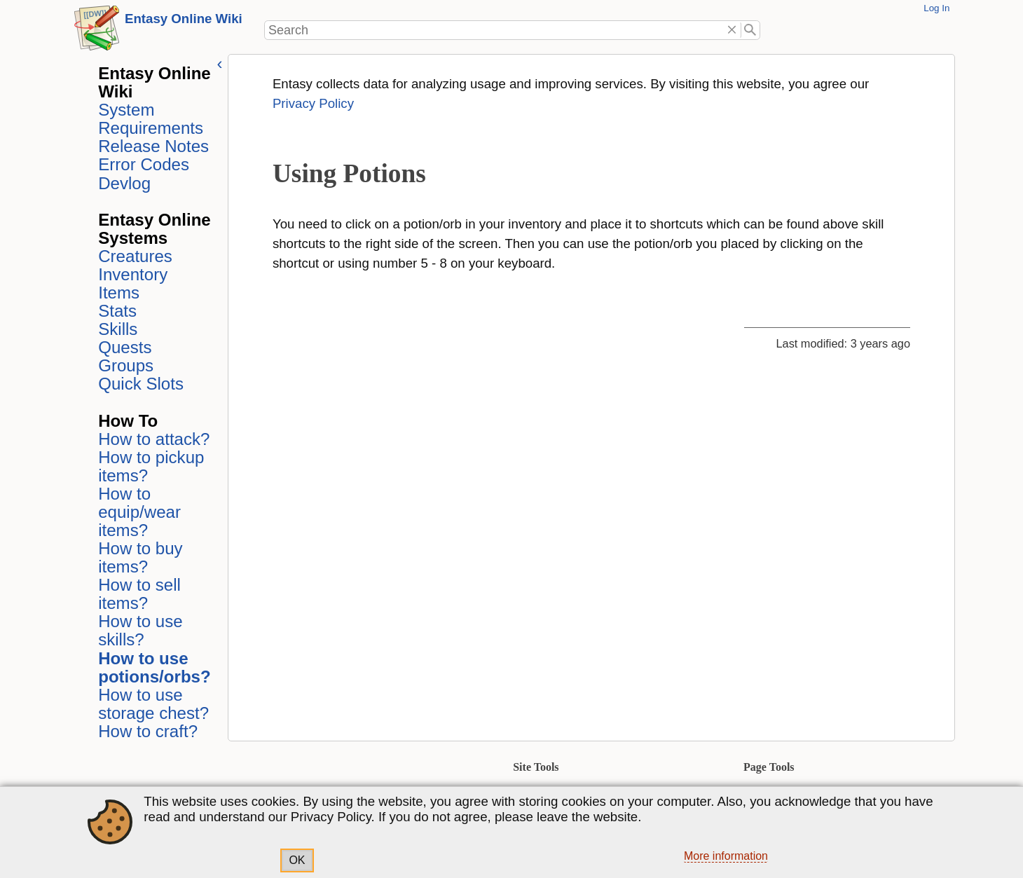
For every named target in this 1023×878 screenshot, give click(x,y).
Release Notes (151, 146)
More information (726, 856)
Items (116, 292)
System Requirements (148, 118)
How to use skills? (138, 630)
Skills (115, 329)
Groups (123, 365)
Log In (936, 8)
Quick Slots (138, 383)
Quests (122, 347)
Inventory (130, 274)
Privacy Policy (311, 103)
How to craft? (145, 731)
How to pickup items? (149, 466)
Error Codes (141, 164)
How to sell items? (137, 593)
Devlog (122, 183)
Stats (115, 310)
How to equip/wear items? (137, 512)
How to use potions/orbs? (152, 667)
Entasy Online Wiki (183, 18)
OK (297, 860)
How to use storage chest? (151, 703)
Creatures (133, 256)
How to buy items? (138, 557)
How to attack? (151, 439)
